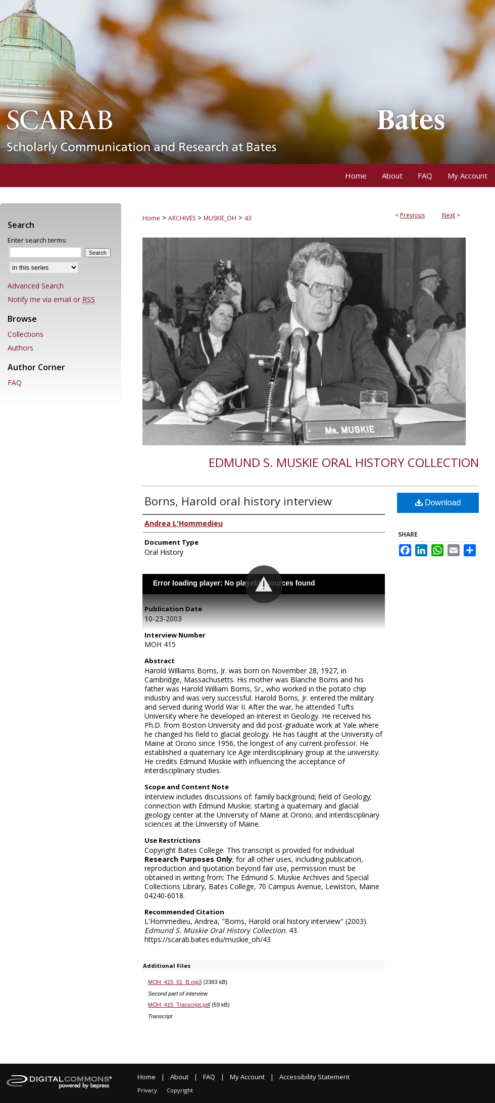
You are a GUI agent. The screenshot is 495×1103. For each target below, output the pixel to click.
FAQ (15, 382)
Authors (20, 348)
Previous (412, 215)
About (179, 1076)
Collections (25, 334)
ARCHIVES (181, 218)
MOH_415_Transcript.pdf (179, 1005)
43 (248, 218)
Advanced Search (36, 286)
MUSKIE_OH (220, 218)
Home (151, 218)
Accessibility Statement (314, 1076)
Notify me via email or (51, 299)
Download (438, 502)
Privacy (147, 1090)
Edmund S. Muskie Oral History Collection (344, 462)
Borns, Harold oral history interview (238, 500)
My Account (247, 1076)
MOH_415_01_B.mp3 (175, 982)
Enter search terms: (37, 240)
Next (448, 215)
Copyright (180, 1090)
